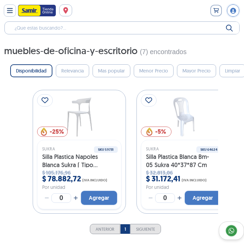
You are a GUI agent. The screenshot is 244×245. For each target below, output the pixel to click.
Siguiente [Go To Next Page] (145, 229)
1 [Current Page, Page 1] (125, 229)
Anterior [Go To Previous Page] (105, 229)
